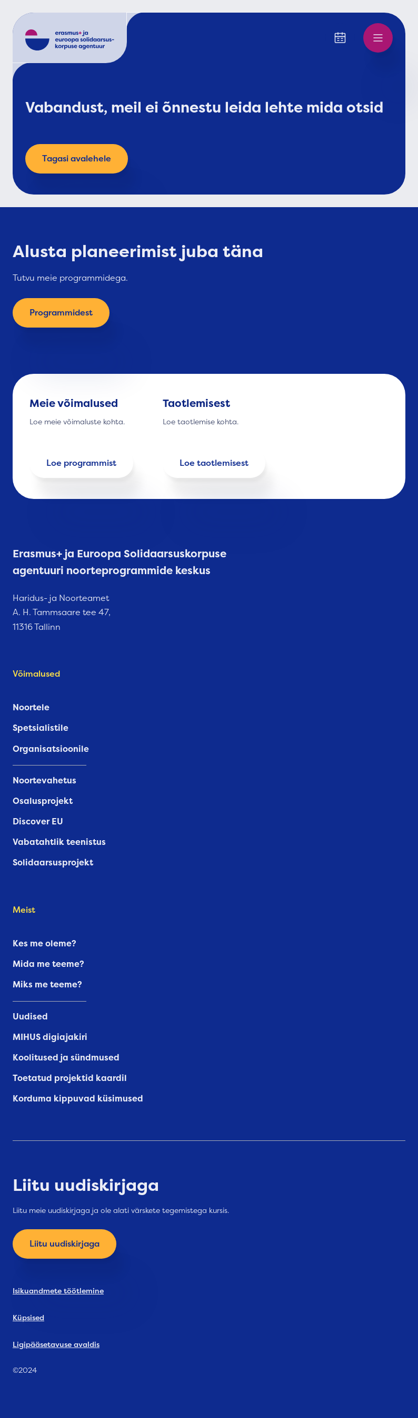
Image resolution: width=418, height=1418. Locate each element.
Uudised (30, 1017)
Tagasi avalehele (76, 159)
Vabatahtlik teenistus (59, 842)
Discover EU (38, 822)
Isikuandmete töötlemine (58, 1291)
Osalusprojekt (43, 801)
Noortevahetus (44, 780)
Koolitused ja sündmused (66, 1058)
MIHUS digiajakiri (50, 1037)
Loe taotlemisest (214, 463)
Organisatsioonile (51, 749)
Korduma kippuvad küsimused (78, 1099)
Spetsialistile (40, 728)
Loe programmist (81, 463)
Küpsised (28, 1317)
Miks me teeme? (47, 984)
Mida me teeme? (48, 964)
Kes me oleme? (44, 943)
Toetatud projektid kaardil (70, 1078)
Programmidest (61, 313)
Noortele (31, 707)
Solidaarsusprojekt (53, 863)
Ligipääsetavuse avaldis (56, 1344)
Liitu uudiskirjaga (64, 1244)
